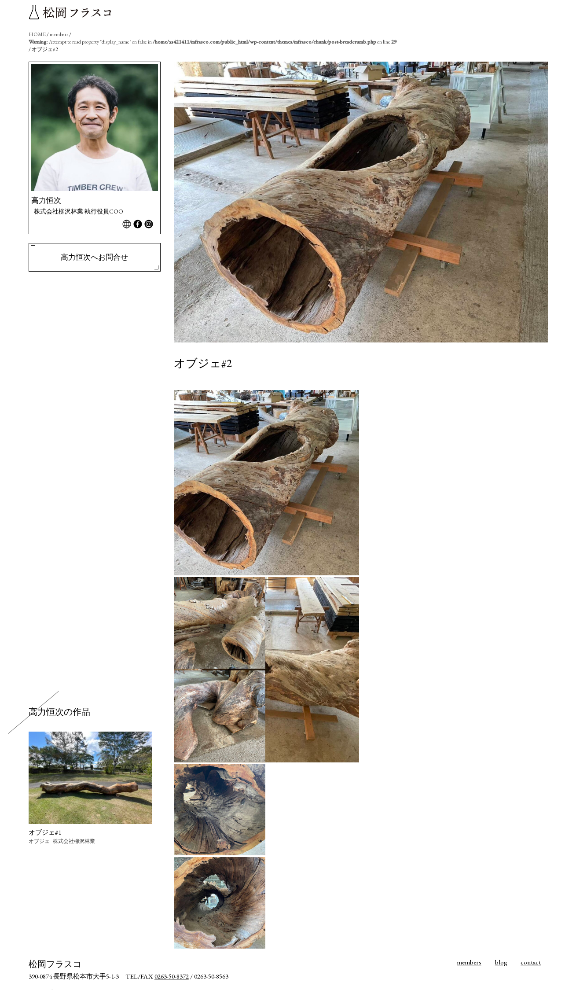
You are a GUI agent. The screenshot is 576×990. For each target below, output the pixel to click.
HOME (37, 34)
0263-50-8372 (171, 982)
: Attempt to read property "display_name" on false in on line (212, 41)
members (59, 34)
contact (531, 968)
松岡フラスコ (75, 13)
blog (501, 968)
